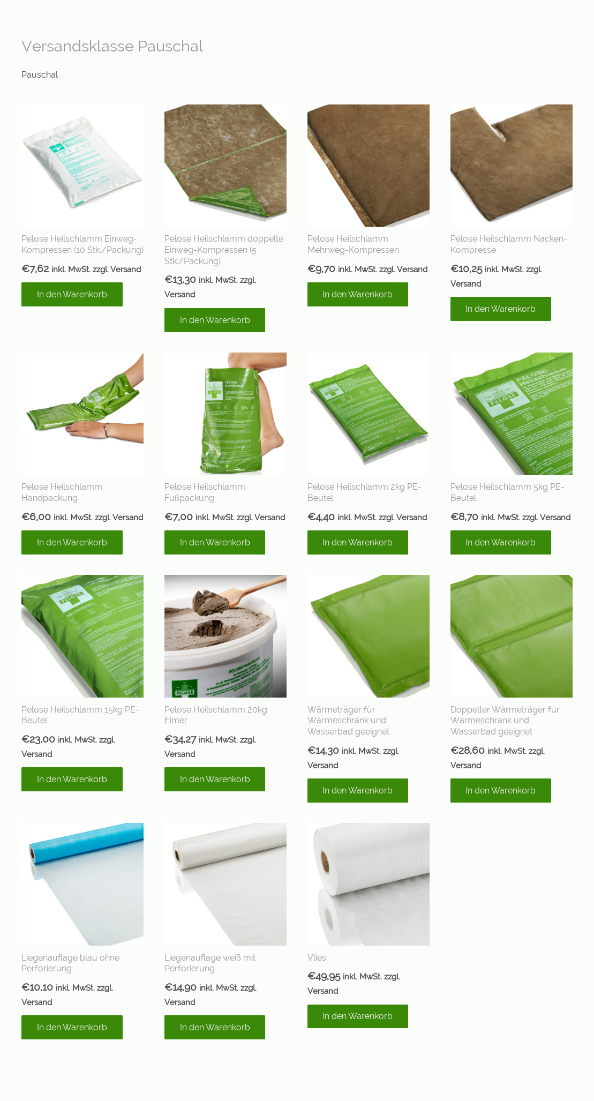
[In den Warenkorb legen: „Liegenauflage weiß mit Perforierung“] (215, 1027)
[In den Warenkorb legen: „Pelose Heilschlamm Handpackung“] (72, 542)
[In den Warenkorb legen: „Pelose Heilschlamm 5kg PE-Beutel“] (501, 542)
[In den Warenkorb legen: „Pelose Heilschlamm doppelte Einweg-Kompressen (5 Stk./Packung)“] (215, 320)
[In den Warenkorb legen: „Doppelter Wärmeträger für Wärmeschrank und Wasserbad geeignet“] (501, 790)
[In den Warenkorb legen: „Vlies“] (358, 1017)
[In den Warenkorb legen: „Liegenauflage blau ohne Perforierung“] (72, 1027)
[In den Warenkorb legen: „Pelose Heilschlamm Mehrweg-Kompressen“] (358, 294)
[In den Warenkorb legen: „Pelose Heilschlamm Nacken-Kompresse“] (501, 309)
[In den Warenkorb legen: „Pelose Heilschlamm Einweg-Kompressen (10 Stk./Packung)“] (72, 294)
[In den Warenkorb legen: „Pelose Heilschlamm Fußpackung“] (215, 542)
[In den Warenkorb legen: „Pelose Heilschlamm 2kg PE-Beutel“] (358, 542)
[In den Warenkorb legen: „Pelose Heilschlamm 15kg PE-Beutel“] (72, 779)
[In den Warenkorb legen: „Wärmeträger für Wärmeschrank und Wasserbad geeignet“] (358, 790)
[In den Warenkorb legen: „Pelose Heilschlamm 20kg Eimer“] (215, 779)
